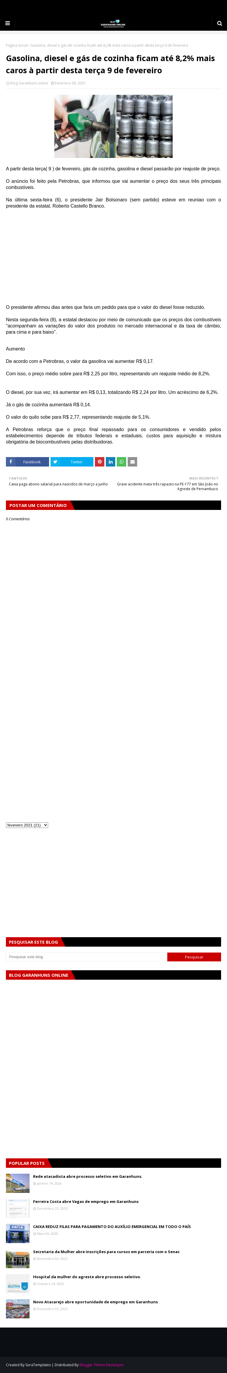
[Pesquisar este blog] (86, 957)
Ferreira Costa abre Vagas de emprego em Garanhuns (86, 1201)
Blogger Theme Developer (102, 1364)
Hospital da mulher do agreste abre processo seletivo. (87, 1276)
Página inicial (16, 45)
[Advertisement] (113, 256)
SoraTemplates (38, 1364)
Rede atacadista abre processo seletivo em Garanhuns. (87, 1176)
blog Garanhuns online (29, 83)
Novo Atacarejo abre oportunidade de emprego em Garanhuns (95, 1301)
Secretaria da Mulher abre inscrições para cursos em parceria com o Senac (106, 1251)
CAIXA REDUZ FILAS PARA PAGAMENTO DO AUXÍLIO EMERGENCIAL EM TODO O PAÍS (112, 1226)
